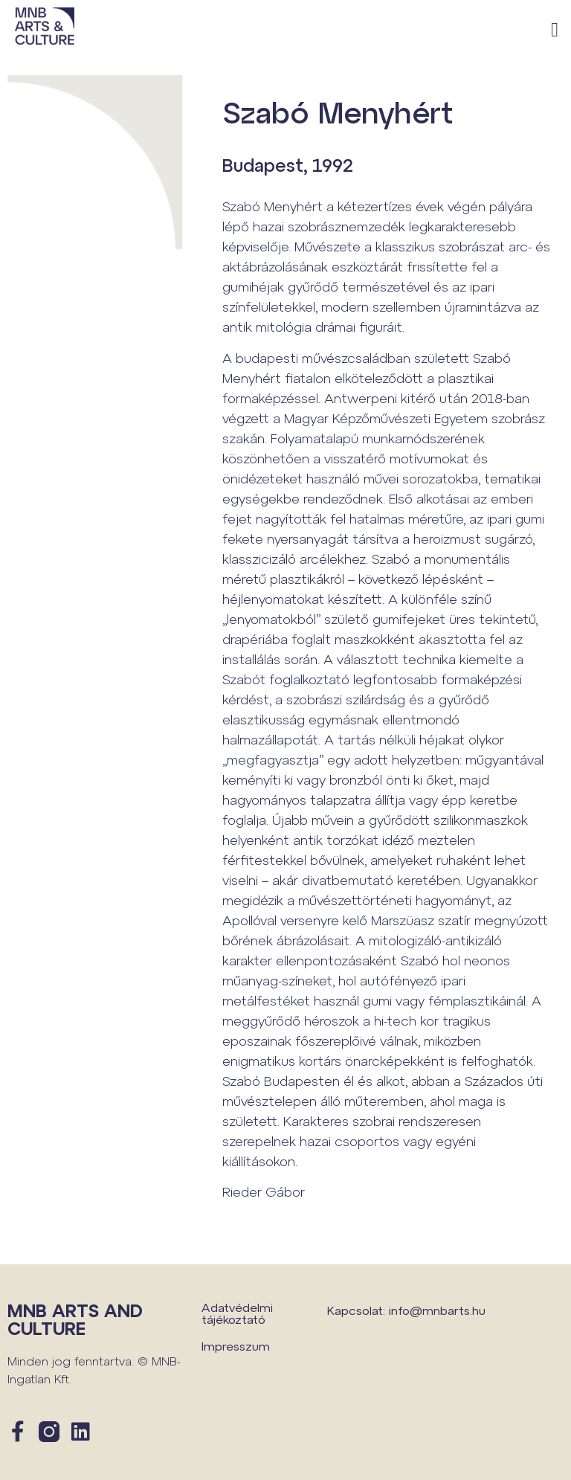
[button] (555, 30)
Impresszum (235, 1346)
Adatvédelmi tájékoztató (237, 1313)
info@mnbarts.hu (437, 1310)
